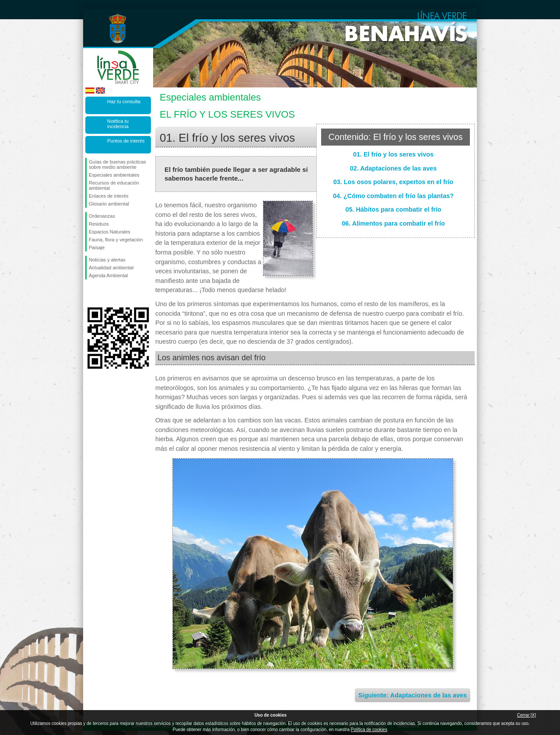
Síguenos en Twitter (105, 293)
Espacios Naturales (109, 231)
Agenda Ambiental (108, 275)
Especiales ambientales (114, 175)
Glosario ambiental (109, 203)
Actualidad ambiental (111, 267)
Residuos (99, 223)
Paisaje (97, 247)
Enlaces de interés (109, 196)
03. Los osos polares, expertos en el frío (393, 181)
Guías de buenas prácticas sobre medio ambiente (117, 164)
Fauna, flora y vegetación (116, 239)
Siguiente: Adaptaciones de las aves (412, 695)
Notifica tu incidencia (118, 123)
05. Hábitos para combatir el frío (393, 209)
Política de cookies (369, 729)
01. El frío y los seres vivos (393, 154)
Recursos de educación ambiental (114, 185)
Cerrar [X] (526, 715)
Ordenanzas (102, 216)
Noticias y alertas (107, 259)
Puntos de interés (126, 140)
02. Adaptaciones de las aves (393, 168)
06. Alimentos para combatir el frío (393, 223)
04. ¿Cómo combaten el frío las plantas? (393, 195)
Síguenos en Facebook (90, 293)
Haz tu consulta (123, 101)
